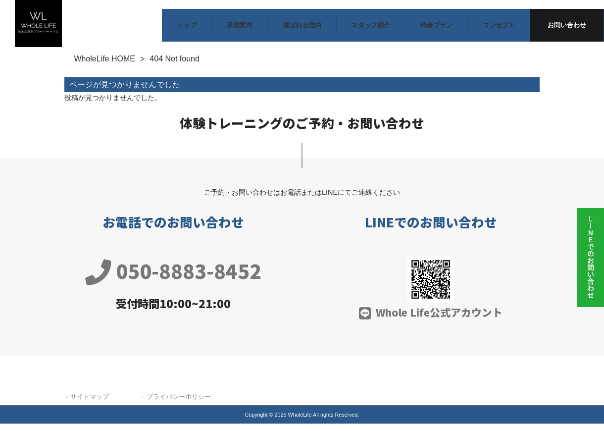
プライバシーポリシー (179, 398)
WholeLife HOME (104, 61)
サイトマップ (89, 398)
